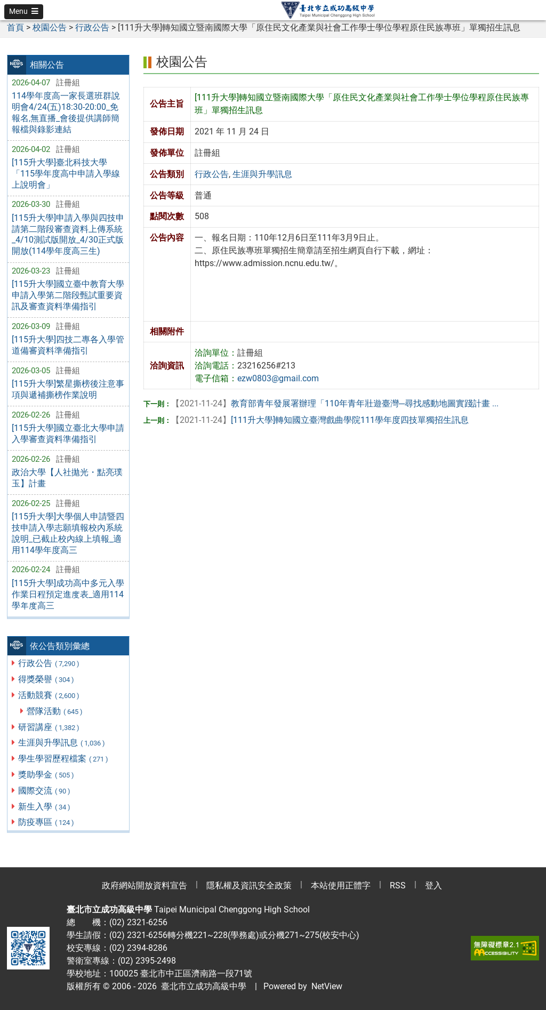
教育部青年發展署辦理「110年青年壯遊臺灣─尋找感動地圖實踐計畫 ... (335, 403)
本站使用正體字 (341, 885)
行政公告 (49, 663)
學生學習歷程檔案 (63, 759)
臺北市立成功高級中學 (201, 986)
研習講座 (49, 727)
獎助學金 (46, 774)
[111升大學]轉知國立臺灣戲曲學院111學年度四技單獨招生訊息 (320, 420)
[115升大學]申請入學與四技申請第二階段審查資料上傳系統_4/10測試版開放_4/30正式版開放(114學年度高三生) (68, 234)
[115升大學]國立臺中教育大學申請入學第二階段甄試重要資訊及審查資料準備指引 (68, 295)
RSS (398, 885)
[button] (23, 11)
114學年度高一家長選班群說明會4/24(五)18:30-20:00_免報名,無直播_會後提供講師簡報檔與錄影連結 (66, 112)
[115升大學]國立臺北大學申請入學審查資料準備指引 (68, 433)
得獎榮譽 (46, 679)
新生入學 (44, 806)
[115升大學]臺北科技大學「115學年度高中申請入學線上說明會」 (66, 173)
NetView (326, 986)
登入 (433, 885)
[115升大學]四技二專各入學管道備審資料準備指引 (68, 345)
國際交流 (44, 790)
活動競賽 (49, 695)
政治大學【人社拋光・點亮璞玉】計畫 (67, 477)
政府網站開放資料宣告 (144, 885)
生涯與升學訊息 (62, 743)
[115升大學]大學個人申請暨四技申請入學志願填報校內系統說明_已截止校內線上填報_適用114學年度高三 (68, 533)
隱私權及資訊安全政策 (249, 885)
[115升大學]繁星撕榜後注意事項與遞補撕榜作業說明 (68, 389)
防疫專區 (46, 822)
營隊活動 (55, 711)
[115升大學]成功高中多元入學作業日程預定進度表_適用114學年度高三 (68, 594)
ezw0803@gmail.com (278, 378)
